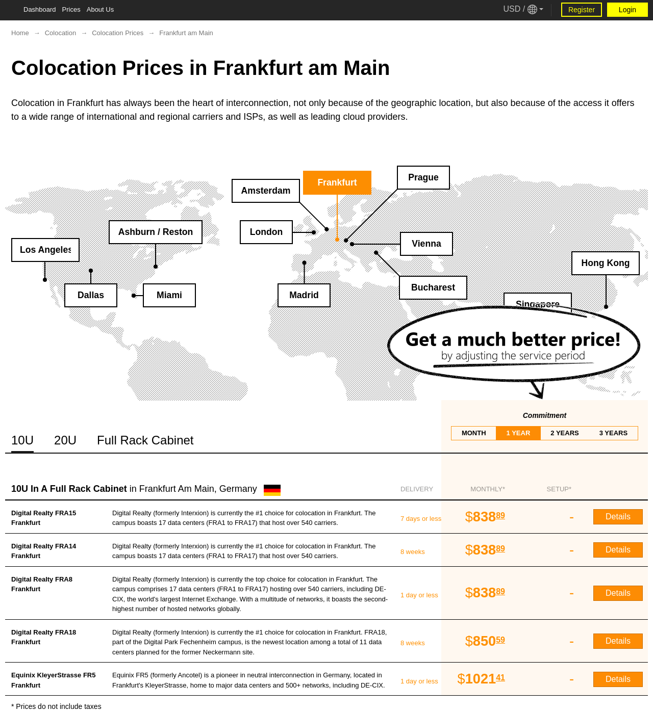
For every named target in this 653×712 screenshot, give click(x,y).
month (474, 433)
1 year (519, 433)
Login (627, 10)
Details (618, 516)
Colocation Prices (117, 33)
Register (581, 10)
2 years (564, 433)
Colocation (60, 33)
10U (22, 440)
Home (20, 33)
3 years (613, 433)
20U (65, 440)
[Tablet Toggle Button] (10, 10)
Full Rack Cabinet (145, 440)
